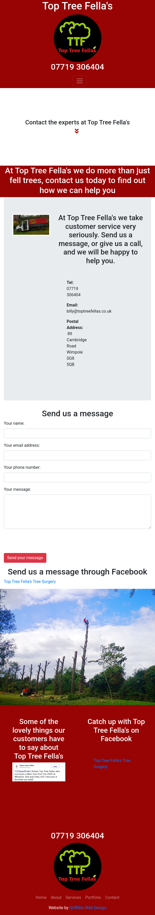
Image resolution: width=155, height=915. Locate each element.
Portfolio (93, 897)
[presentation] (43, 543)
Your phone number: (22, 467)
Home (41, 897)
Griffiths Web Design (87, 907)
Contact (112, 897)
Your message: (17, 489)
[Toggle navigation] (80, 81)
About (56, 897)
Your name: (14, 423)
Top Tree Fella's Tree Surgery (30, 581)
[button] (16, 771)
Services (73, 897)
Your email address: (22, 445)
